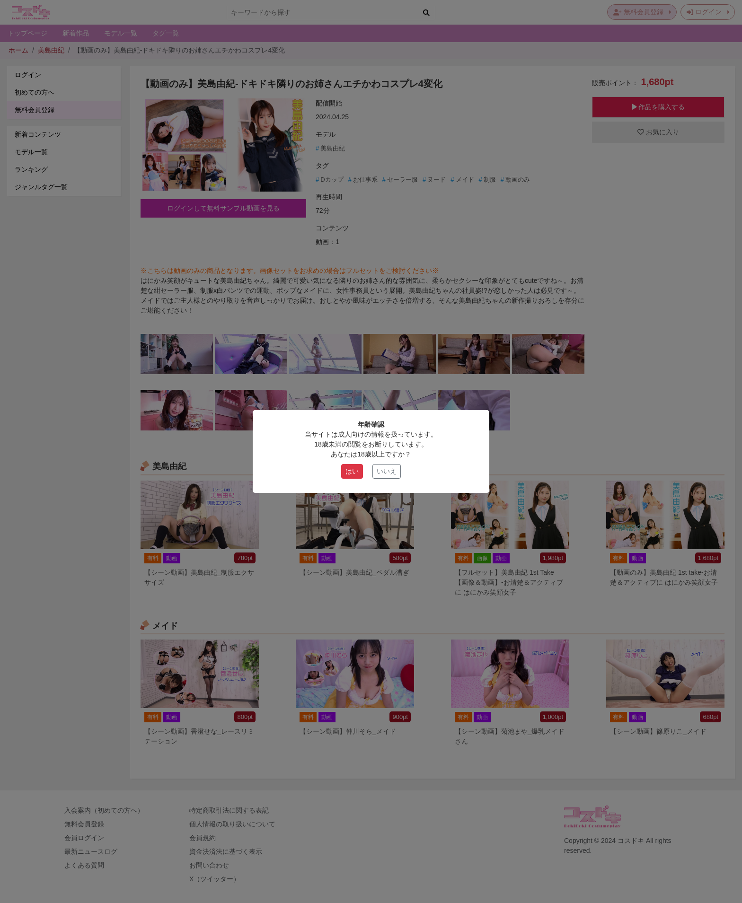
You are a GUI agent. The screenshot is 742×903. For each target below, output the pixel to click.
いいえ (387, 471)
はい (352, 471)
